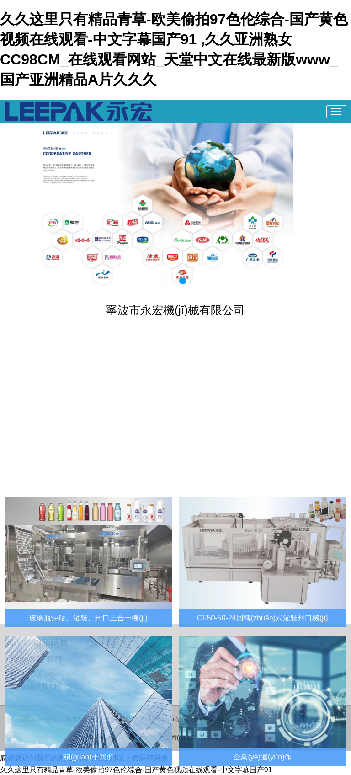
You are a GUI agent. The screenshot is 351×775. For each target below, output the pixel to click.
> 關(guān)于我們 (33, 659)
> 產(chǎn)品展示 (33, 673)
